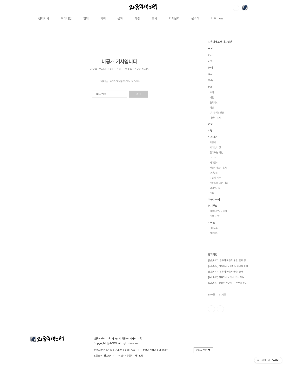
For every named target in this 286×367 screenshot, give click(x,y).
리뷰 (212, 107)
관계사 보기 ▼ (203, 350)
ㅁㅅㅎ (213, 157)
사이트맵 (139, 355)
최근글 (211, 294)
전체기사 (43, 18)
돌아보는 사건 (216, 152)
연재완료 (212, 205)
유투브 (220, 308)
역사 (210, 74)
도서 (154, 18)
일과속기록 (215, 187)
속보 (210, 48)
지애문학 (174, 18)
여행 (210, 124)
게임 (212, 97)
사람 (137, 18)
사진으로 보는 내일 (219, 182)
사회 (210, 61)
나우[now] (217, 18)
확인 (138, 94)
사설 (212, 192)
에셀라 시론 (215, 177)
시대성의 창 (215, 147)
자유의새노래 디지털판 (220, 41)
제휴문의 (128, 355)
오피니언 (66, 18)
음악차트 (214, 102)
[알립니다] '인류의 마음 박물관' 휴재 (225, 271)
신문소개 (98, 355)
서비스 (211, 222)
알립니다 (214, 228)
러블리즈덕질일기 (218, 211)
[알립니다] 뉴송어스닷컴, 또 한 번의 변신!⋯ (228, 282)
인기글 (222, 294)
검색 (236, 8)
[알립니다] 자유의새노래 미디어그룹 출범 (228, 266)
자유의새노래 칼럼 (218, 167)
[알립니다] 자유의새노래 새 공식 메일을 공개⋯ (228, 277)
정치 (210, 54)
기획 (103, 18)
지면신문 (214, 233)
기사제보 (118, 355)
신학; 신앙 (214, 216)
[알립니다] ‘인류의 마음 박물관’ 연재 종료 (228, 260)
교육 (210, 80)
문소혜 (195, 18)
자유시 (213, 142)
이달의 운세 (215, 117)
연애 (86, 18)
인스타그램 (211, 308)
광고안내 (108, 355)
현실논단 (214, 172)
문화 (120, 18)
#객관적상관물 (217, 112)
